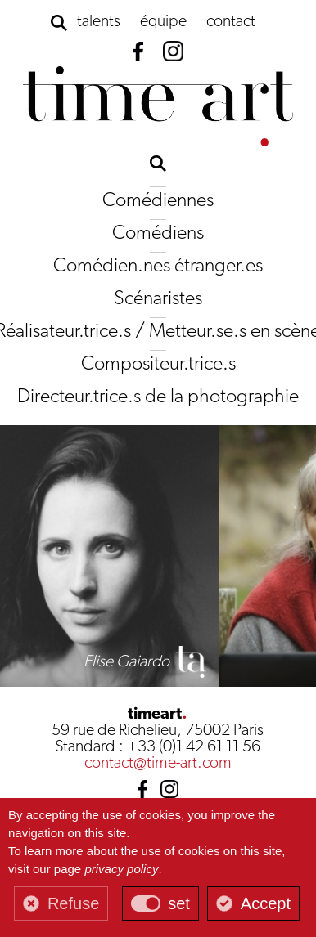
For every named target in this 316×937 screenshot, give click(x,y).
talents (98, 22)
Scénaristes (158, 299)
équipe (163, 22)
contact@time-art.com (158, 763)
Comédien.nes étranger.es (158, 266)
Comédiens (158, 234)
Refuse (73, 903)
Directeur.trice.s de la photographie (158, 397)
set (179, 903)
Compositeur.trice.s (158, 364)
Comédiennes (158, 201)
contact (230, 22)
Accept (266, 903)
